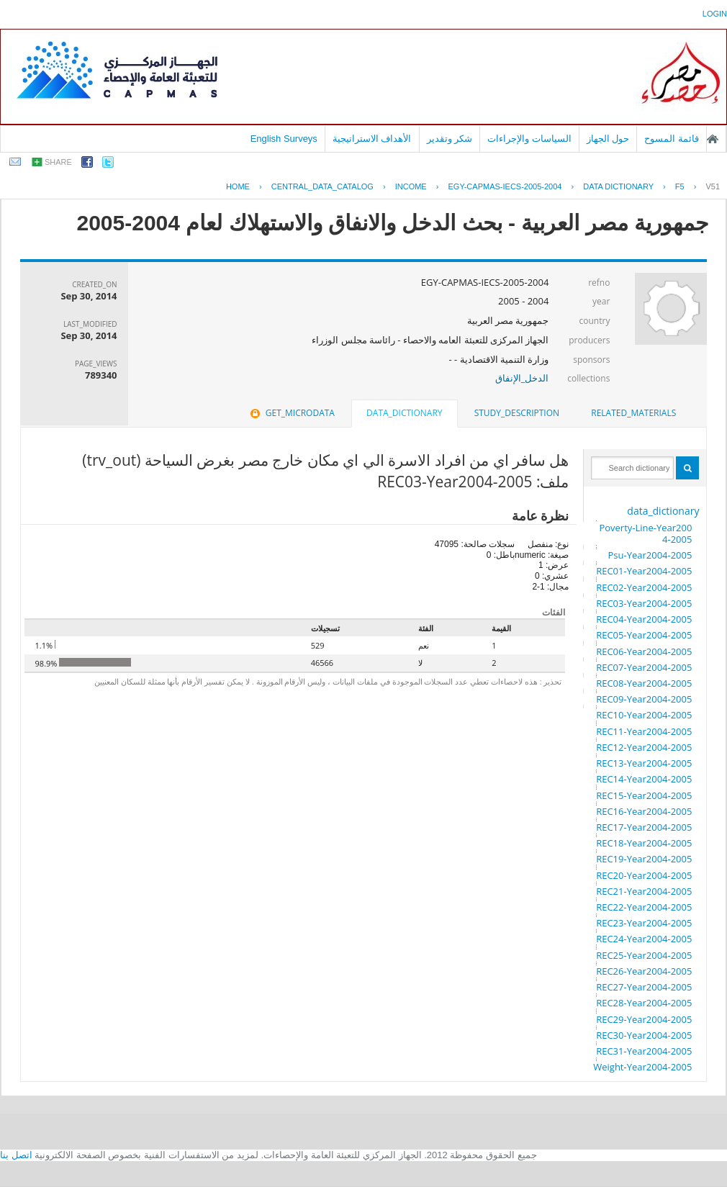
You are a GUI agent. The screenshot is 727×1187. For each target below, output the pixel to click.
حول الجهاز (608, 138)
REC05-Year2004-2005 (644, 635)
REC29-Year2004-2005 (644, 1019)
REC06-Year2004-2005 (644, 651)
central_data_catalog (322, 186)
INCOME (411, 186)
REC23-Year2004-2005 (644, 923)
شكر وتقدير (450, 138)
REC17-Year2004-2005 (644, 827)
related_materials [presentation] (633, 413)
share (58, 162)
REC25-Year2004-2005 (644, 955)
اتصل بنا (16, 1155)
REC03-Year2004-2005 (644, 603)
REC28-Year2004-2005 (644, 1002)
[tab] (633, 413)
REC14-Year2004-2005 (644, 779)
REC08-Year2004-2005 (644, 683)
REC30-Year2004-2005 (644, 1035)
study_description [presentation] (516, 413)
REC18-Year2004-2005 (644, 843)
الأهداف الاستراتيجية (372, 138)
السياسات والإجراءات (529, 138)
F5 (680, 186)
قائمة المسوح (671, 138)
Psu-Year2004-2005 (650, 555)
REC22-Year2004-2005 (644, 907)
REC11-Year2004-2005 (644, 731)
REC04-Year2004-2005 (644, 619)
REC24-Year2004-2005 (644, 938)
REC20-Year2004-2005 (644, 875)
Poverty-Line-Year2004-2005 (645, 533)
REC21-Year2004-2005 (644, 891)
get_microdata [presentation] (291, 413)
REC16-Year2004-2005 (644, 811)
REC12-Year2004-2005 (644, 747)
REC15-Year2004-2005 (644, 795)
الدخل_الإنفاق (522, 377)
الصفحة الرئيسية (712, 139)
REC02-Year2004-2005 (644, 587)
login (715, 13)
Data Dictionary (618, 186)
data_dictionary (663, 511)
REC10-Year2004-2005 (644, 715)
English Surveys (283, 138)
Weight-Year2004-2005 (642, 1067)
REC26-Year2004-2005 (644, 971)
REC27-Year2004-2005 (644, 987)
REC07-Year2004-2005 (644, 667)
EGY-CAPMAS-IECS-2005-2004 (504, 186)
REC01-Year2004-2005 (644, 571)
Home (238, 186)
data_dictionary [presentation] (404, 413)
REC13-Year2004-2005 (644, 763)
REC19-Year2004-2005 (644, 859)
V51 (712, 186)
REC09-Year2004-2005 (644, 699)
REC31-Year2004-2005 (644, 1051)
